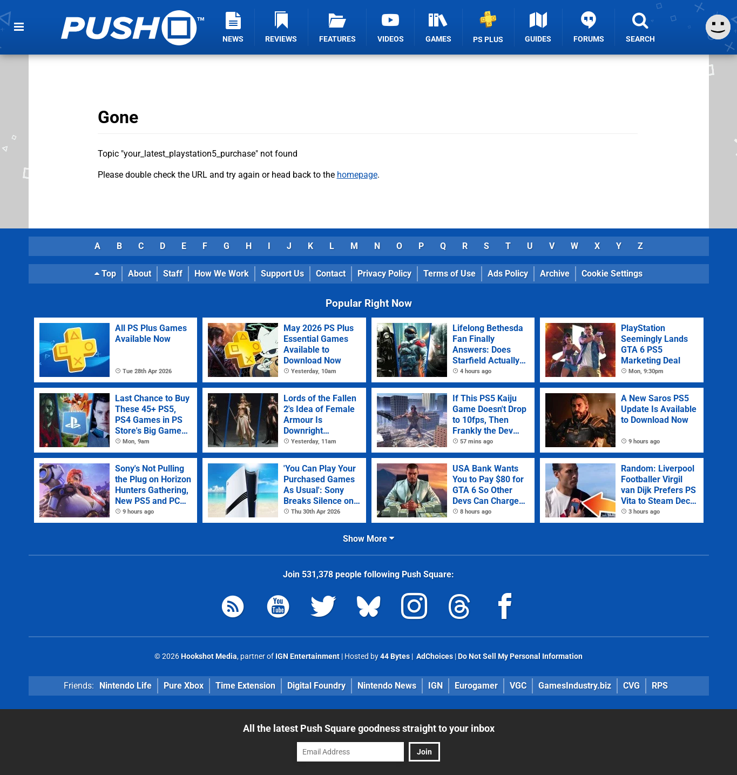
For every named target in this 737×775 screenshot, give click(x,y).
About (139, 273)
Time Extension (245, 685)
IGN (435, 685)
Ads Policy (508, 273)
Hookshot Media (209, 656)
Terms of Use (449, 273)
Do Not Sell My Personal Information (520, 656)
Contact (331, 273)
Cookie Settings (612, 273)
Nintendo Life (125, 685)
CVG (631, 685)
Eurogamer (476, 685)
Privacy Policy (384, 273)
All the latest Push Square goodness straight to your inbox (369, 728)
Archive (555, 273)
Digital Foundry (316, 685)
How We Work (221, 273)
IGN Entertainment (307, 656)
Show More (368, 539)
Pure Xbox (184, 685)
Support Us (282, 273)
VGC (518, 685)
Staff (172, 273)
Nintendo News (386, 685)
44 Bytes (395, 656)
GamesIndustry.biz (574, 685)
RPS (660, 685)
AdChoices (434, 656)
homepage (357, 175)
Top (105, 273)
